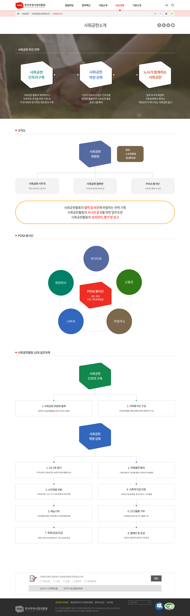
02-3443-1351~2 (101, 608)
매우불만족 (91, 581)
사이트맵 (109, 602)
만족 (58, 581)
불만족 (78, 581)
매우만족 (46, 581)
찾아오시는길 (99, 602)
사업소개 (103, 5)
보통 (68, 581)
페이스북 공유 (159, 25)
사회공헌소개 (57, 13)
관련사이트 (133, 602)
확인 (156, 578)
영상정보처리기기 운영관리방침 (81, 602)
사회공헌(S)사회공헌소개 (41, 13)
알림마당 (69, 5)
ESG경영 (120, 5)
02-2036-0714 (76, 588)
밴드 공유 (168, 25)
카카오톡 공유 (173, 25)
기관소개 (137, 5)
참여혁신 (86, 5)
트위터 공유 (164, 25)
